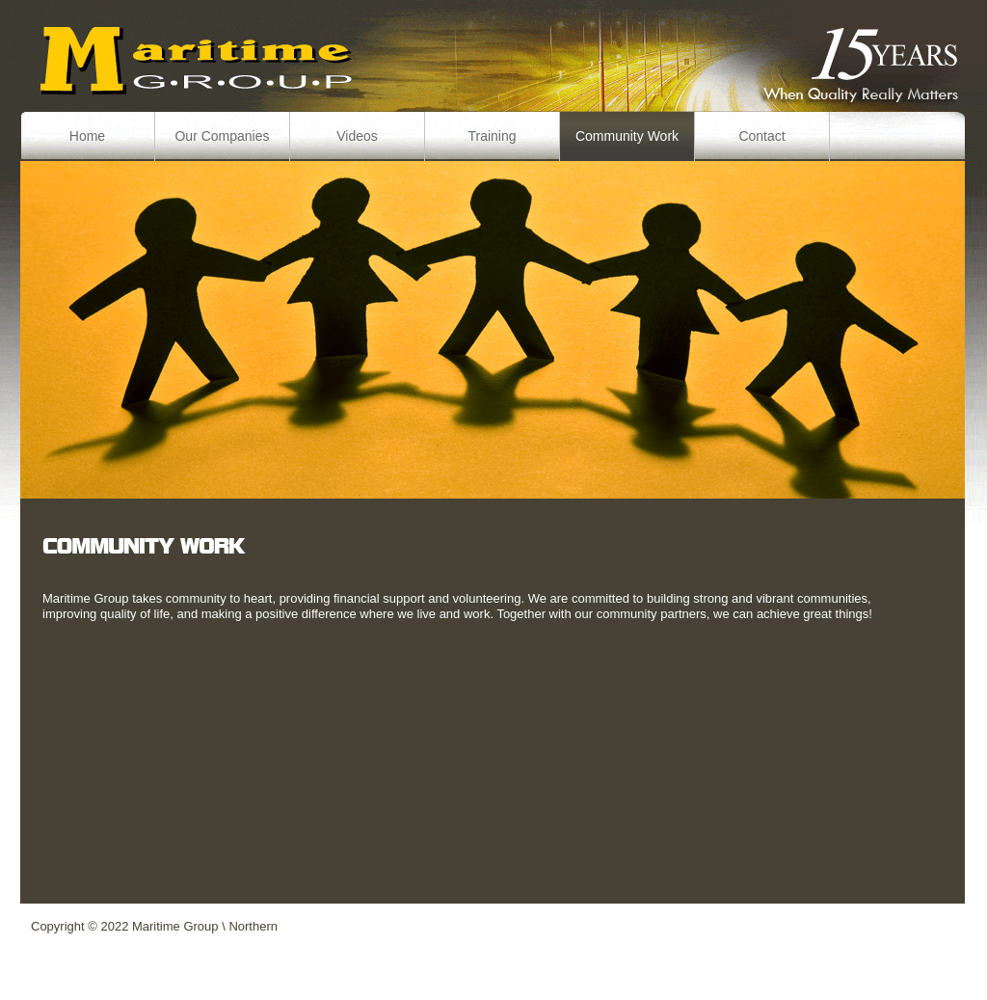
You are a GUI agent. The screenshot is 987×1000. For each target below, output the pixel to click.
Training (491, 136)
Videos (357, 136)
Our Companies (221, 136)
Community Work (627, 136)
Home (87, 136)
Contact (761, 136)
